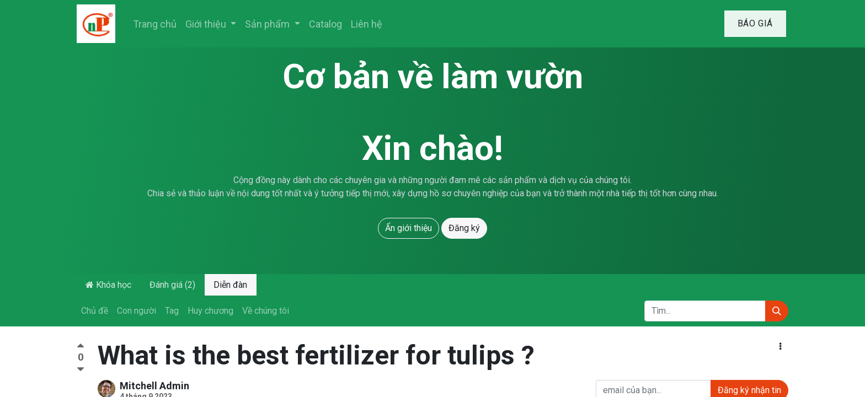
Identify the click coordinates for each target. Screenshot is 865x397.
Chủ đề (94, 310)
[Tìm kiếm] (776, 311)
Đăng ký (464, 228)
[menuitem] (155, 24)
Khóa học (108, 285)
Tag (172, 310)
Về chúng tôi (265, 310)
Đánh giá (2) (172, 285)
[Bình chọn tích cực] (80, 347)
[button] (780, 347)
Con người (136, 310)
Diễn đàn (230, 285)
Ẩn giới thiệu (408, 228)
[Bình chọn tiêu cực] (80, 370)
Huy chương (210, 310)
